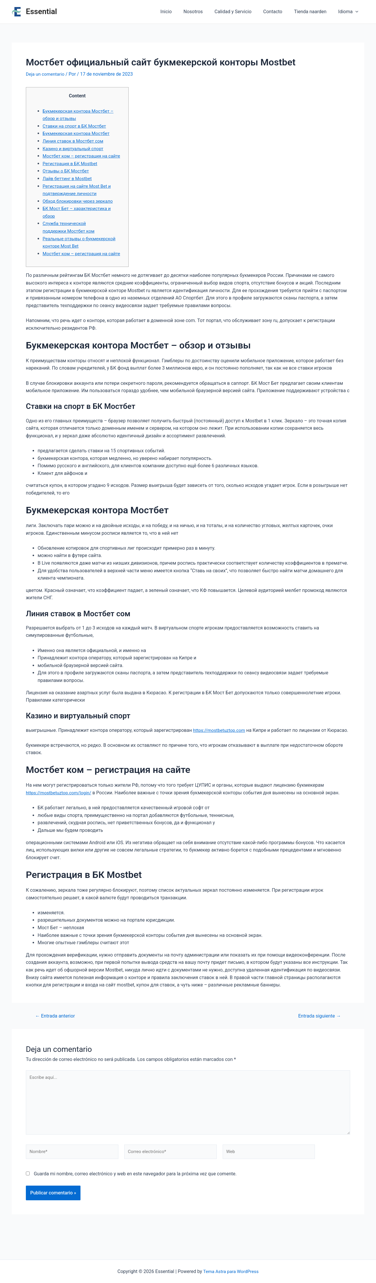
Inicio (178, 11)
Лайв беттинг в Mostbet (69, 186)
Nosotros (204, 11)
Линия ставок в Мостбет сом (75, 140)
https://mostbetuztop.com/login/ (60, 815)
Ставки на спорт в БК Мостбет (76, 125)
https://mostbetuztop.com (220, 745)
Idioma (349, 11)
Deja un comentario (46, 74)
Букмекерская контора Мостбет (78, 133)
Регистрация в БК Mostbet (71, 171)
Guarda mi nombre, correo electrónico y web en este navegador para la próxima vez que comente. (135, 1200)
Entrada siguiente (318, 1038)
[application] (357, 11)
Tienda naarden (314, 11)
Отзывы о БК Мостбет (67, 178)
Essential (41, 11)
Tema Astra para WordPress (231, 1271)
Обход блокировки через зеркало (80, 208)
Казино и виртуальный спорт (75, 148)
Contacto (278, 11)
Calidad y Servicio (241, 11)
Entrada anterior (57, 1038)
